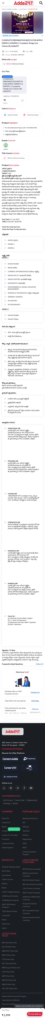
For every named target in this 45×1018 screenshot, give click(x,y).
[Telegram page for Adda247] (17, 788)
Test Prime (6, 924)
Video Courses (7, 879)
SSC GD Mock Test (9, 947)
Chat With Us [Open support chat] (34, 1014)
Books (4, 888)
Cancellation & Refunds (10, 1000)
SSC (24, 822)
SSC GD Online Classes (31, 880)
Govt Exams (8, 800)
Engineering (31, 800)
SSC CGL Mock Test (9, 963)
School (15, 803)
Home (4, 9)
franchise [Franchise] (5, 839)
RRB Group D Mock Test (11, 968)
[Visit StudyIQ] (29, 767)
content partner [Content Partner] (8, 843)
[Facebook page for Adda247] (24, 788)
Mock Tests (6, 871)
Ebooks (4, 884)
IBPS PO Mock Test (9, 980)
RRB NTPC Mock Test (10, 951)
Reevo (4, 920)
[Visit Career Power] (10, 776)
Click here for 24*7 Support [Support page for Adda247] (12, 749)
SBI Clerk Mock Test (9, 943)
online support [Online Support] (7, 847)
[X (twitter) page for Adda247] (11, 788)
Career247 (6, 915)
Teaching (6, 803)
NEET (25, 847)
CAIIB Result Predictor (10, 900)
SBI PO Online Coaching (32, 869)
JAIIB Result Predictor (10, 896)
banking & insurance (30, 818)
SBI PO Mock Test (8, 955)
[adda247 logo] (13, 731)
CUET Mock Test (8, 972)
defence (26, 835)
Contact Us (35, 693)
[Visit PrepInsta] (29, 758)
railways (26, 827)
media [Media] (4, 827)
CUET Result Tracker (9, 911)
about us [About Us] (5, 818)
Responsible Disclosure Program (14, 996)
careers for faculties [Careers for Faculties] (10, 835)
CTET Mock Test (8, 959)
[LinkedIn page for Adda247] (4, 788)
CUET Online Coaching (31, 888)
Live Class (23, 9)
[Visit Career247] (10, 767)
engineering (27, 839)
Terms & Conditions (9, 1004)
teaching (26, 831)
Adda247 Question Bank (11, 867)
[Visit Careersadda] (10, 758)
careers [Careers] (5, 831)
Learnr (4, 928)
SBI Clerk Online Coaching (32, 884)
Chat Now (35, 701)
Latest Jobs (19, 800)
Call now (35, 709)
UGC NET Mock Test (9, 988)
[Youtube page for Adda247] (31, 788)
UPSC (25, 843)
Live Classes (6, 875)
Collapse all (39, 664)
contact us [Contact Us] (6, 822)
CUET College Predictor (11, 892)
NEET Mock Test (8, 976)
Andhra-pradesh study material (17, 9)
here (18, 227)
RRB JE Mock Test (8, 984)
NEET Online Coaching (31, 893)
